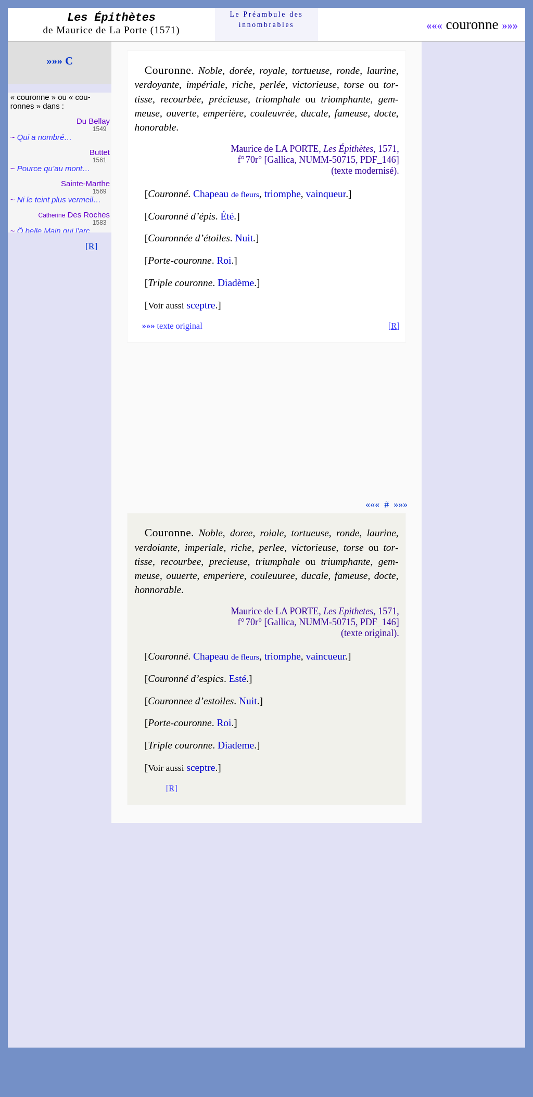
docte (385, 113)
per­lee (272, 547)
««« (434, 25)
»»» (510, 25)
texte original (172, 326)
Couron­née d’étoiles (189, 238)
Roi (224, 260)
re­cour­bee (180, 561)
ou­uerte (181, 575)
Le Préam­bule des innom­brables (266, 19)
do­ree (241, 532)
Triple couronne (180, 282)
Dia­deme (236, 745)
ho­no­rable (155, 127)
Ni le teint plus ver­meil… (59, 199)
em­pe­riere (224, 575)
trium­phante (345, 561)
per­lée (272, 84)
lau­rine (381, 70)
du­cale (314, 113)
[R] (91, 246)
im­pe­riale (204, 547)
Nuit (244, 238)
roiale (272, 532)
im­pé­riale (205, 84)
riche (242, 84)
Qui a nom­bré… (44, 137)
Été (227, 216)
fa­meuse (351, 113)
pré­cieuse (228, 99)
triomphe (282, 193)
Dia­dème (236, 282)
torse (354, 84)
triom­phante (346, 99)
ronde (348, 70)
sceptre (200, 305)
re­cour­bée (180, 99)
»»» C (59, 61)
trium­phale (278, 561)
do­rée (241, 70)
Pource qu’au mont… (53, 168)
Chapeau (226, 193)
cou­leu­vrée (272, 113)
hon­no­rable (157, 589)
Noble (210, 70)
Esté (237, 678)
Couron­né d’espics (186, 678)
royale (272, 70)
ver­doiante (155, 547)
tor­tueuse (310, 70)
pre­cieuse (228, 561)
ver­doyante (156, 84)
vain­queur (326, 193)
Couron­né (168, 193)
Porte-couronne (179, 260)
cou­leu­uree (272, 575)
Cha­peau (226, 656)
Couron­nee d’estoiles (191, 700)
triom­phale (278, 99)
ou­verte (181, 113)
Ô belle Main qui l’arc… (57, 230)
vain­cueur (326, 656)
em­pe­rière (223, 113)
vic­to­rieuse (315, 84)
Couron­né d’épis (181, 216)
